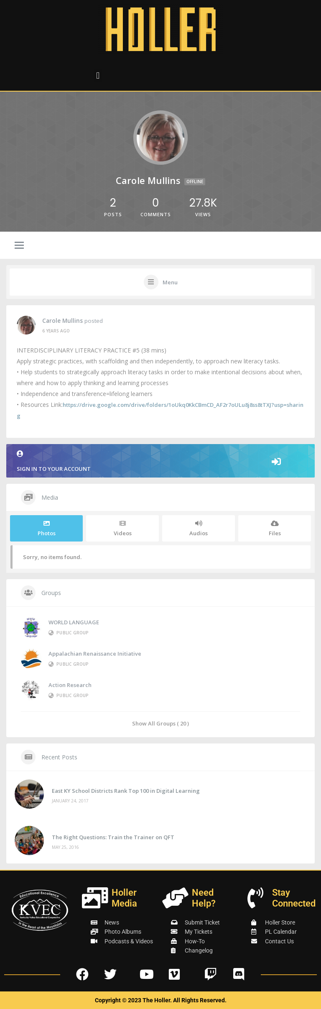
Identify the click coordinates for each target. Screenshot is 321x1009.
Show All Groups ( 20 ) (160, 723)
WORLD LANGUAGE (73, 622)
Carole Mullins (62, 320)
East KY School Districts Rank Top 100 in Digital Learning (126, 790)
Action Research (70, 685)
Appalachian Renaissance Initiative (94, 653)
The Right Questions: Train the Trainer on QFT (113, 837)
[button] (98, 75)
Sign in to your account (160, 461)
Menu (170, 282)
